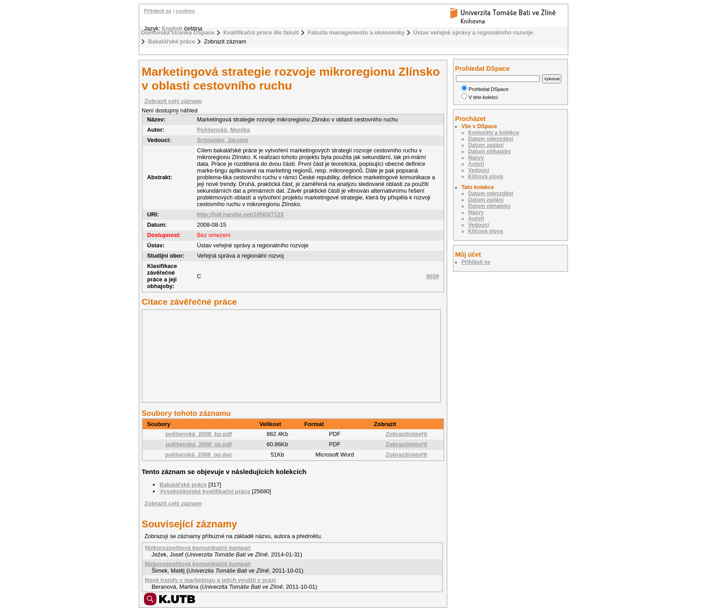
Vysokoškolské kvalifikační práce (205, 491)
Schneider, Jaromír (222, 140)
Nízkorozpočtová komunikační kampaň (198, 547)
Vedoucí (478, 170)
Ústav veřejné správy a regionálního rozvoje (473, 32)
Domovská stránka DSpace (177, 32)
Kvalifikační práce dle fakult (261, 32)
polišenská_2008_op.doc (199, 454)
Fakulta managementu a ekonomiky (356, 32)
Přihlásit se (157, 10)
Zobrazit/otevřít (406, 434)
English (172, 28)
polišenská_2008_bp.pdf (198, 434)
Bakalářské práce (171, 41)
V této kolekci (479, 97)
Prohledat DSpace (484, 89)
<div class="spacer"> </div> (289, 356)
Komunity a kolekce (493, 132)
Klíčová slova (485, 176)
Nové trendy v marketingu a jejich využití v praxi (210, 580)
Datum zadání (485, 145)
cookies (185, 10)
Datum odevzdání (490, 139)
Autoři (476, 164)
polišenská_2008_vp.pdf (199, 444)
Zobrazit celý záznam (173, 101)
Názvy (476, 158)
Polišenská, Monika (223, 129)
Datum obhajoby (489, 151)
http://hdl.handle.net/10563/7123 (240, 214)
